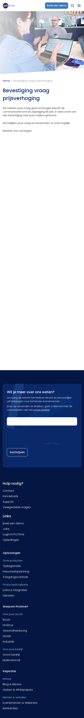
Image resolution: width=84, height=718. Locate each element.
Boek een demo (13, 523)
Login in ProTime (13, 534)
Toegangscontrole (15, 577)
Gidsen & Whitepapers (18, 690)
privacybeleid (41, 410)
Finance (8, 625)
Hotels (7, 636)
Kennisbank (10, 496)
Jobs (6, 529)
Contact (8, 491)
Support (8, 502)
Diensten (8, 596)
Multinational (11, 660)
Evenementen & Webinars (20, 703)
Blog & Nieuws (12, 684)
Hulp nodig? (13, 483)
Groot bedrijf (11, 655)
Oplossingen (11, 553)
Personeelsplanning (16, 571)
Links (7, 516)
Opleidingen (11, 540)
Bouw (6, 620)
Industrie (8, 642)
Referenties (10, 708)
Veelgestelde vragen (17, 507)
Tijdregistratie (12, 566)
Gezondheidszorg (15, 631)
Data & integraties (15, 590)
